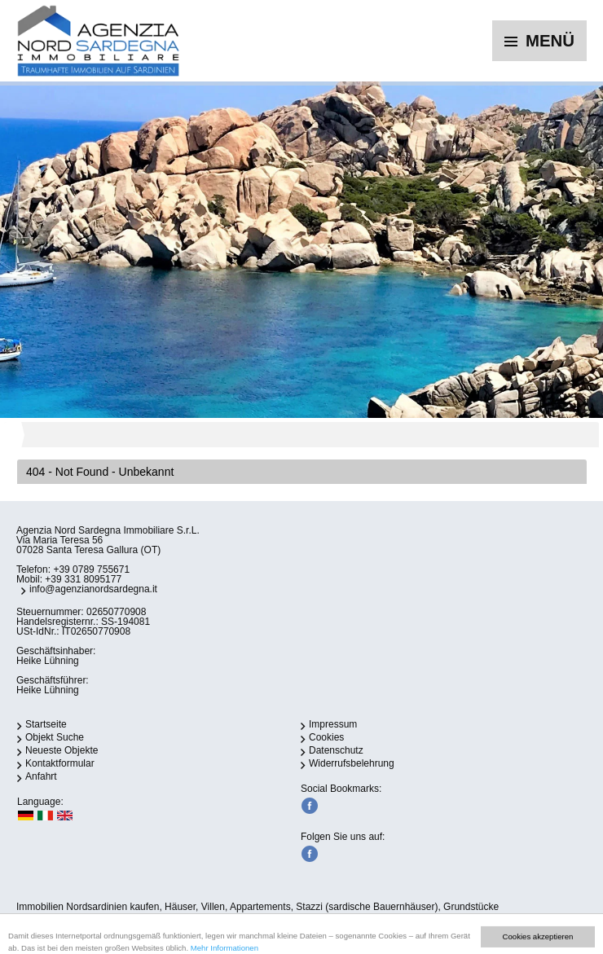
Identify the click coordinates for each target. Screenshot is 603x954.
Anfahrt (41, 776)
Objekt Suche (54, 737)
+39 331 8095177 (83, 579)
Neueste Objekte (61, 750)
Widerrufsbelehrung (351, 763)
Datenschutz (336, 750)
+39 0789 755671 (91, 569)
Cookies (326, 737)
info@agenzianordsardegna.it (93, 589)
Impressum (333, 724)
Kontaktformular (60, 763)
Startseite (46, 724)
